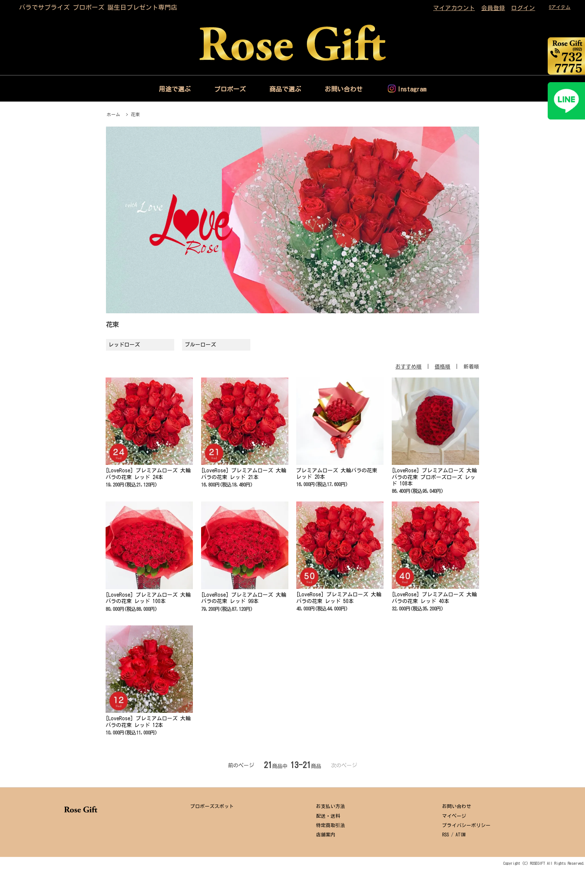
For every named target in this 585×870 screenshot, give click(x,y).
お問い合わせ (344, 89)
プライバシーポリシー (466, 825)
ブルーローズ (200, 344)
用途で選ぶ (175, 89)
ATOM (460, 834)
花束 (135, 114)
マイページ (454, 816)
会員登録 (493, 8)
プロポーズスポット (212, 806)
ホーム (113, 114)
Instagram (411, 89)
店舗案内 (325, 834)
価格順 (442, 366)
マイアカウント (454, 8)
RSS (445, 834)
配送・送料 (328, 816)
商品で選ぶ (285, 89)
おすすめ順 (408, 366)
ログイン (523, 8)
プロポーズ (230, 89)
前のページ (241, 765)
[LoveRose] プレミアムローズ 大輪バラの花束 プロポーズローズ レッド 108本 (434, 477)
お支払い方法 (330, 806)
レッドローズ (124, 344)
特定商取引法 (330, 825)
